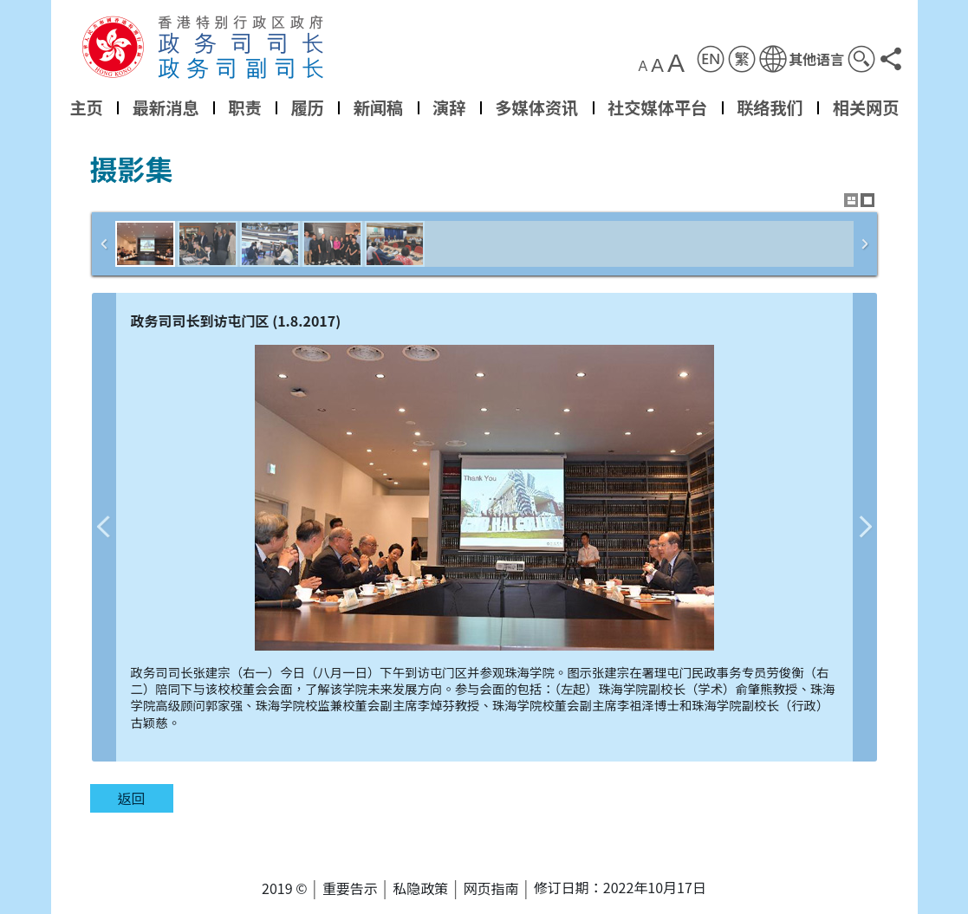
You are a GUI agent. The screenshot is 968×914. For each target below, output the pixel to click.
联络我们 (770, 107)
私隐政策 (420, 888)
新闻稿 (378, 107)
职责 (244, 107)
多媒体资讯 (536, 107)
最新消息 (165, 107)
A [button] (642, 67)
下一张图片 (865, 527)
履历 (306, 107)
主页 (85, 107)
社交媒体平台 (657, 107)
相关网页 (865, 107)
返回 (131, 798)
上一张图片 (104, 527)
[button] (800, 59)
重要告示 (350, 888)
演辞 (448, 107)
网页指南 (491, 888)
